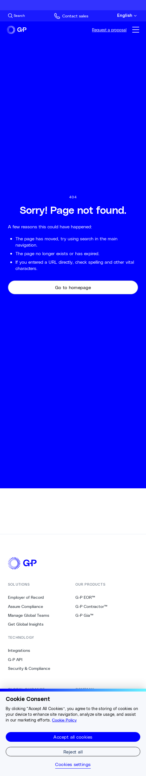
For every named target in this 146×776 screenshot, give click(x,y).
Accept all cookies (73, 737)
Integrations (19, 650)
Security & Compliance (29, 668)
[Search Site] (16, 15)
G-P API (15, 659)
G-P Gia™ (84, 615)
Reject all (73, 752)
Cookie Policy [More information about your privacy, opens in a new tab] (64, 720)
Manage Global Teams (28, 615)
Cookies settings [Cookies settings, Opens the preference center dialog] (73, 764)
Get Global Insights (25, 624)
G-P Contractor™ (91, 606)
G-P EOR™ (85, 597)
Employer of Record (26, 597)
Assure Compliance (25, 606)
